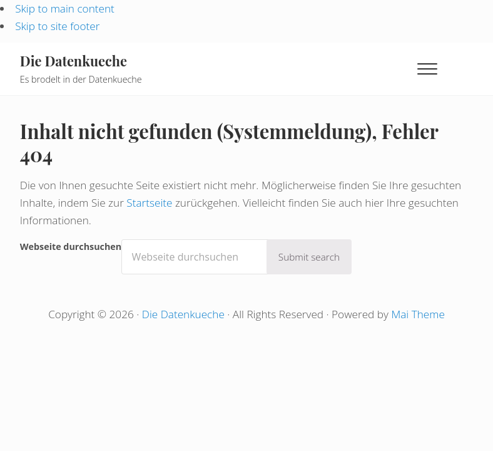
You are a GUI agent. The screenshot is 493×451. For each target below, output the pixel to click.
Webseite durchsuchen (70, 246)
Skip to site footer (57, 26)
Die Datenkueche (73, 60)
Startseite (149, 202)
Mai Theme (417, 314)
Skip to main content (64, 8)
